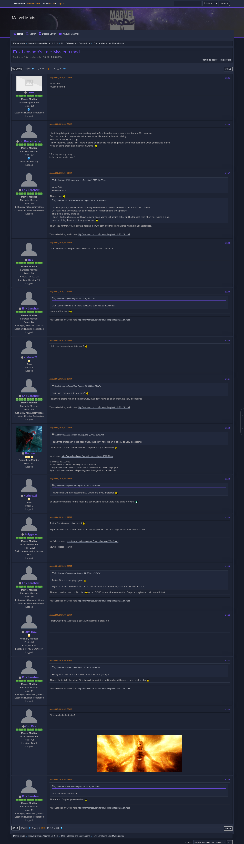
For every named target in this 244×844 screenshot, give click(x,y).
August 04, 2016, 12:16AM (60, 379)
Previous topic (209, 60)
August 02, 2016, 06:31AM (60, 243)
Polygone (31, 534)
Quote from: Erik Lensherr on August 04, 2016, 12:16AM (79, 435)
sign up (61, 3)
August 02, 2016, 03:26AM (60, 78)
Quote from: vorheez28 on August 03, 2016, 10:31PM (77, 386)
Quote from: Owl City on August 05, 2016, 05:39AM (76, 786)
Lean (31, 92)
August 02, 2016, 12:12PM (60, 291)
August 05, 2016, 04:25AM (60, 660)
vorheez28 (30, 357)
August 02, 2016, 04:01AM (60, 173)
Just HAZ (31, 631)
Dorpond (30, 453)
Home (18, 34)
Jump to (188, 842)
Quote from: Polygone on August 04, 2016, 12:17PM (77, 573)
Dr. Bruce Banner (31, 141)
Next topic (225, 60)
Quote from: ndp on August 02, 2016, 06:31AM (74, 298)
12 (55, 68)
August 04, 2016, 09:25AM (60, 479)
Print (228, 69)
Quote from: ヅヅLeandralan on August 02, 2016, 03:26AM (80, 180)
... (38, 68)
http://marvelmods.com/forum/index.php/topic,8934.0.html (92, 541)
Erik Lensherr (30, 190)
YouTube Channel (69, 34)
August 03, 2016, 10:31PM (60, 340)
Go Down (17, 69)
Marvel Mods (23, 17)
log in (52, 3)
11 (51, 68)
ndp (30, 259)
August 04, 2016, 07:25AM (60, 428)
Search (31, 34)
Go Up (15, 828)
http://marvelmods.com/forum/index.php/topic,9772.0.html (87, 456)
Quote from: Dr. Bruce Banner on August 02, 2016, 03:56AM (80, 200)
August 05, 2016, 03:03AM (60, 615)
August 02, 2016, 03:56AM (60, 124)
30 (61, 68)
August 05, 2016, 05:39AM (60, 709)
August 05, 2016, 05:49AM (60, 779)
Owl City (30, 726)
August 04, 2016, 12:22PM (60, 566)
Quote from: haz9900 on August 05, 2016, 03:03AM (77, 667)
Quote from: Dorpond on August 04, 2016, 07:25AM (77, 485)
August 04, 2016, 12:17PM (60, 517)
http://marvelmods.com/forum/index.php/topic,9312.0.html (104, 234)
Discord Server (47, 34)
